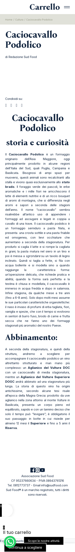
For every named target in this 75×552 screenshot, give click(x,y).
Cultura (19, 19)
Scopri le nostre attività (43, 541)
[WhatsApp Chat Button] (10, 542)
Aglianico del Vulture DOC (49, 368)
